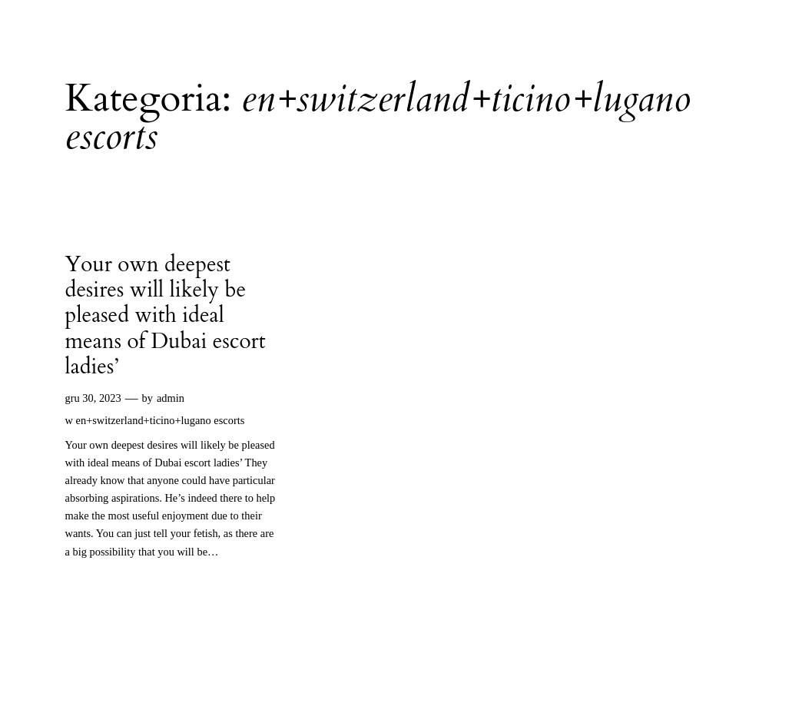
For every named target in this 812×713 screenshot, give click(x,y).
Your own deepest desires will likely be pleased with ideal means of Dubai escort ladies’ (165, 316)
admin (170, 398)
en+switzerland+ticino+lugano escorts (160, 420)
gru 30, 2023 (93, 398)
